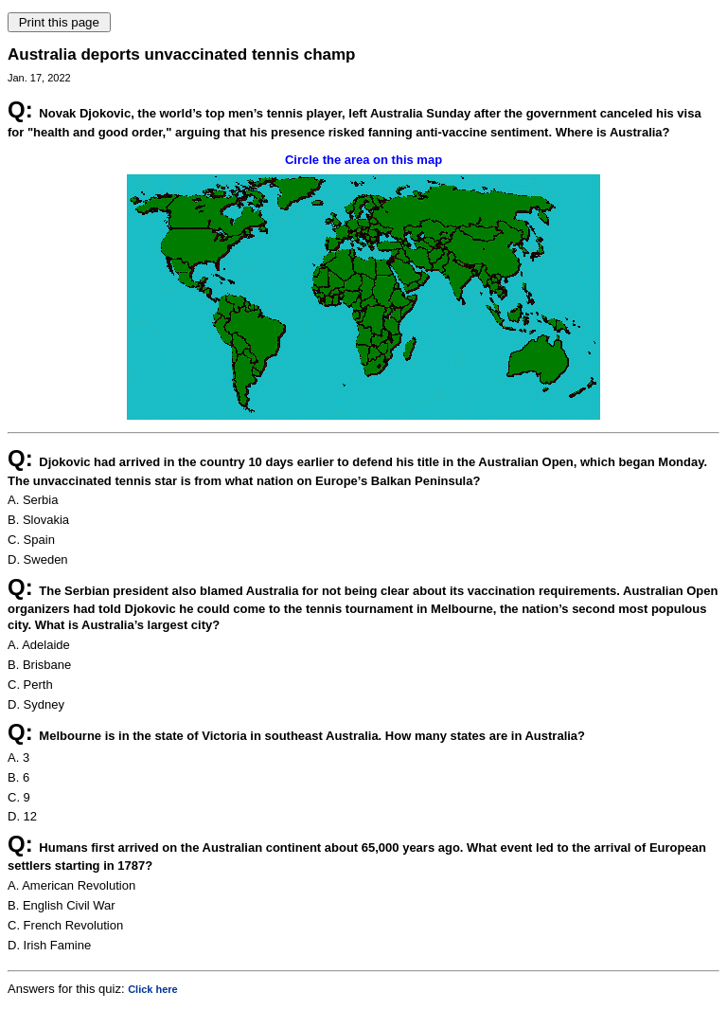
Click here (153, 989)
